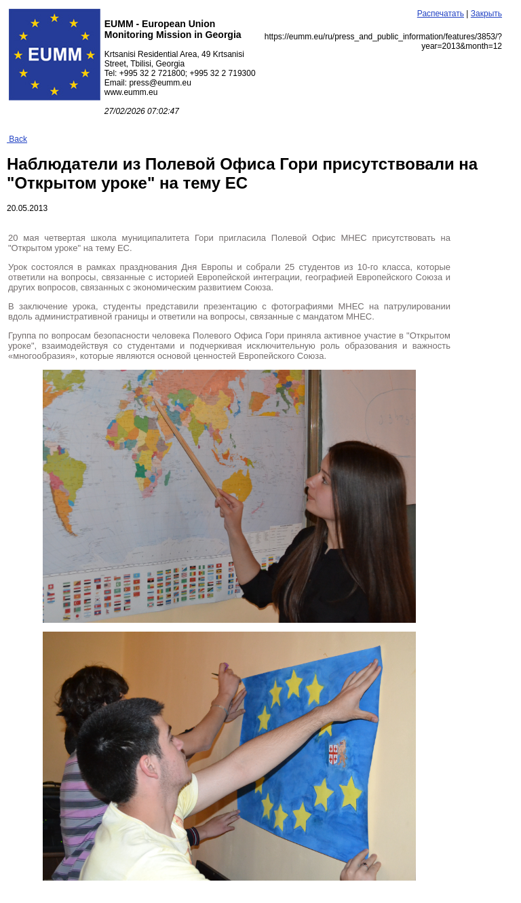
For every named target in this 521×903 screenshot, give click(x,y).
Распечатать (440, 13)
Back (17, 139)
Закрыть (486, 13)
